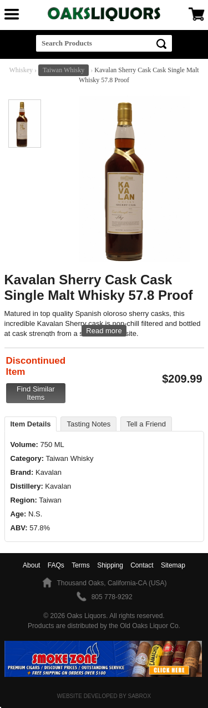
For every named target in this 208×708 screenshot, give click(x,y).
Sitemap (173, 565)
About (31, 565)
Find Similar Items (36, 393)
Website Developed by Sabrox (104, 696)
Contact (141, 565)
